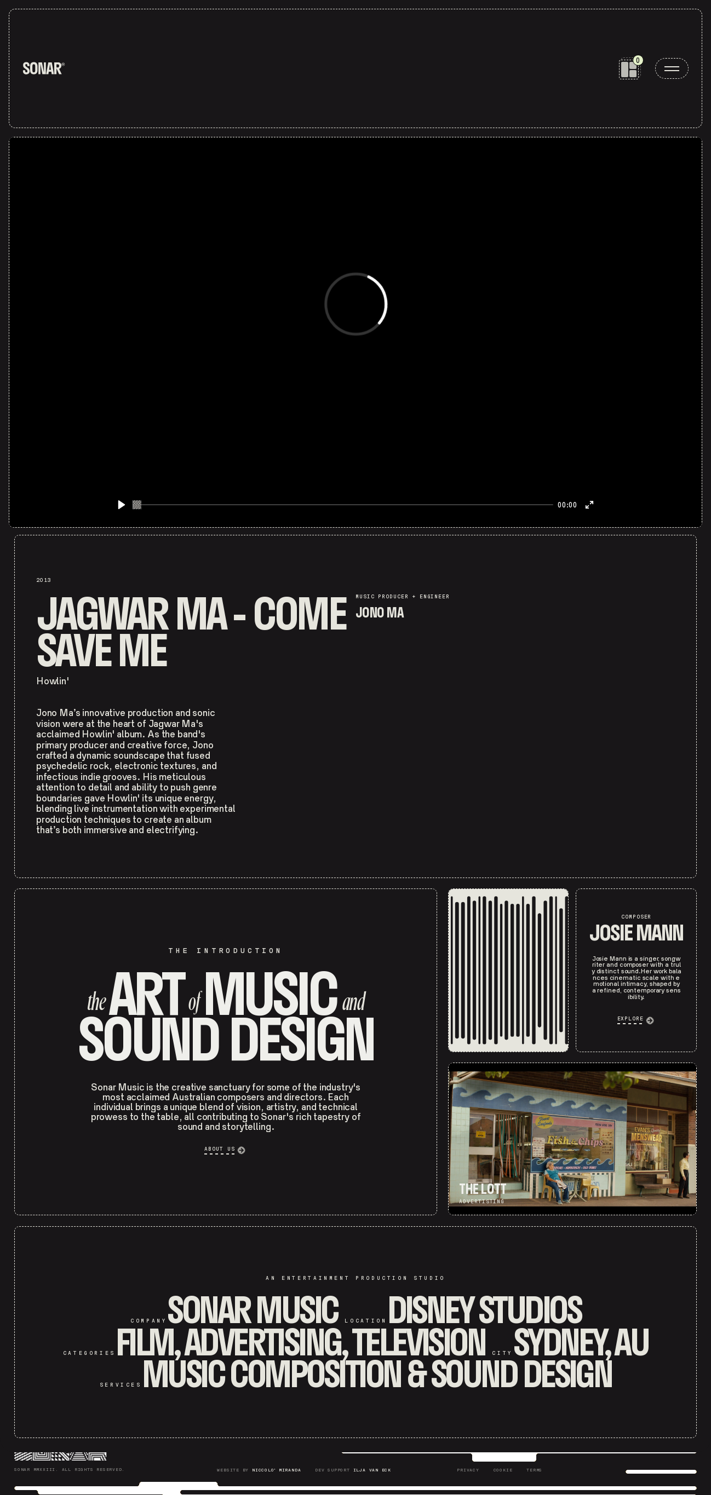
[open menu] (672, 68)
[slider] (343, 504)
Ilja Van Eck (372, 1470)
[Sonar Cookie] (503, 1470)
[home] (43, 69)
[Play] (121, 505)
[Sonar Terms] (534, 1470)
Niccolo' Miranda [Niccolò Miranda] (276, 1470)
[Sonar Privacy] (468, 1470)
